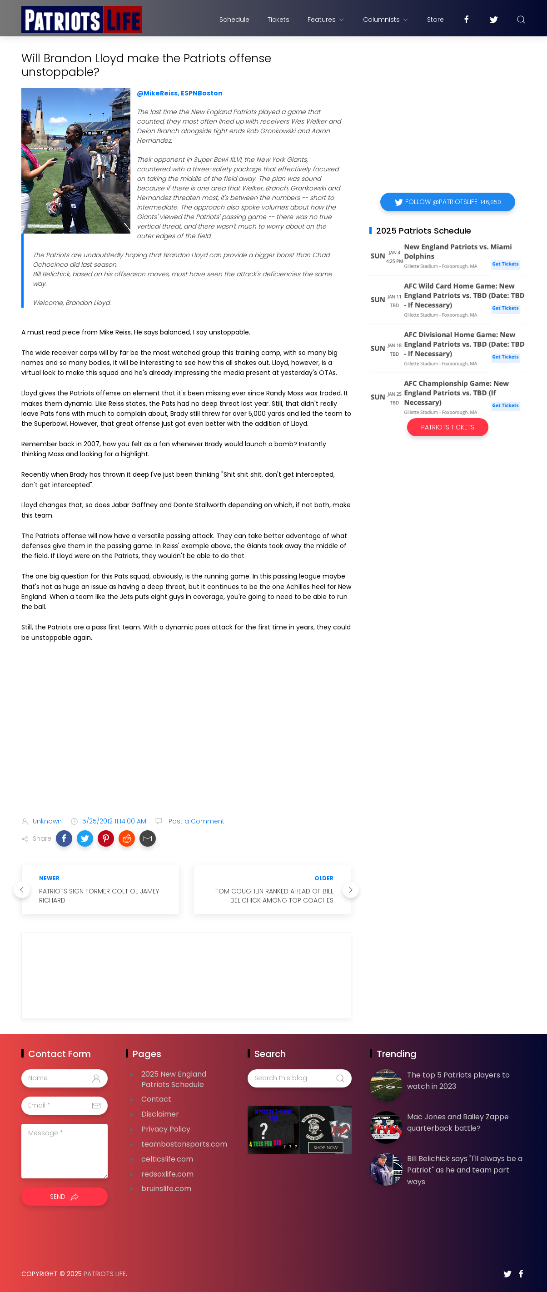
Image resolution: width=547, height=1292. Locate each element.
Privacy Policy (165, 1129)
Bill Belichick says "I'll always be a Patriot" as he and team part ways (464, 1170)
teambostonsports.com (184, 1144)
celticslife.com (167, 1159)
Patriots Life (105, 1273)
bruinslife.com (166, 1188)
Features (326, 19)
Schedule (234, 19)
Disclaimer (160, 1114)
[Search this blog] (299, 1078)
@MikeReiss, (158, 93)
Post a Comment (195, 821)
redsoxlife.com (167, 1174)
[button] (64, 838)
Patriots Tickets (447, 427)
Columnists (386, 19)
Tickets (278, 19)
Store (435, 19)
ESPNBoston (202, 93)
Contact (156, 1099)
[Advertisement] (186, 738)
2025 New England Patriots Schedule (173, 1079)
